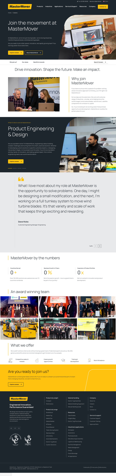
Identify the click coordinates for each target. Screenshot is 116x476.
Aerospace (71, 430)
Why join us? (13, 62)
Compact (48, 401)
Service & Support (71, 6)
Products (40, 6)
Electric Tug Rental (51, 442)
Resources (83, 6)
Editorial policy (102, 467)
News (91, 407)
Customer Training (95, 421)
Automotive (71, 433)
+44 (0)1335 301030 (83, 1)
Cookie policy (86, 467)
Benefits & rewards (38, 62)
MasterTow (49, 418)
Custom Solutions (51, 445)
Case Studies (71, 415)
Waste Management (73, 447)
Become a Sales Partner (95, 1)
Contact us (103, 7)
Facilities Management (74, 444)
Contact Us (93, 410)
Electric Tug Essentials (74, 401)
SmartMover (49, 412)
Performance (49, 404)
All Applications (72, 456)
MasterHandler (50, 421)
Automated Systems (52, 439)
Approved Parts (94, 424)
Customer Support (95, 418)
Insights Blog (71, 418)
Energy (70, 450)
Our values (25, 62)
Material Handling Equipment (76, 404)
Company (92, 6)
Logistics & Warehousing (75, 442)
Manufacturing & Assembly (75, 439)
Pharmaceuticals (72, 436)
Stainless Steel (50, 433)
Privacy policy (94, 467)
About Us (92, 401)
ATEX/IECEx (49, 436)
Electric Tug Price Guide (74, 421)
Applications (59, 6)
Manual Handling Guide (74, 407)
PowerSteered (50, 427)
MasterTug (49, 415)
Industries (48, 6)
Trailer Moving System (52, 430)
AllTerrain (48, 424)
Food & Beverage (72, 453)
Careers (92, 404)
